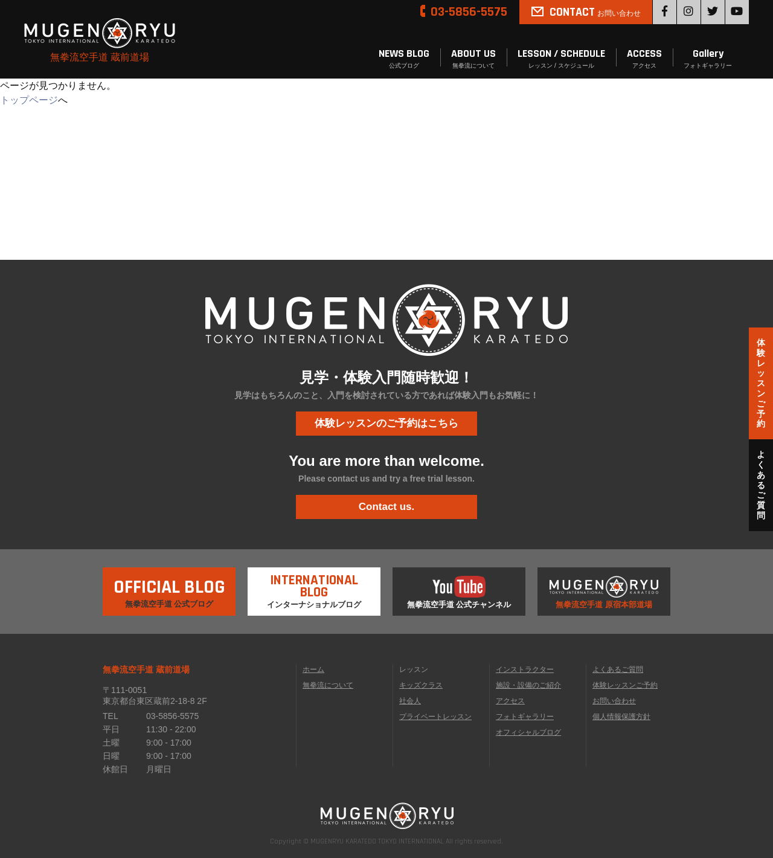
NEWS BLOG (404, 59)
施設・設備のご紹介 (528, 685)
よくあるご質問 (617, 669)
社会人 (410, 701)
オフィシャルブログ (528, 732)
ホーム (313, 669)
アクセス (510, 701)
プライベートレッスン (435, 716)
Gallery (708, 59)
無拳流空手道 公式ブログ (169, 587)
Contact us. (387, 506)
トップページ (29, 100)
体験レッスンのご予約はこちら (386, 423)
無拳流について (328, 685)
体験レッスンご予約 (625, 685)
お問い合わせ (614, 701)
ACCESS (644, 59)
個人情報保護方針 (621, 716)
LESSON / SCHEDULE (561, 59)
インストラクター (525, 669)
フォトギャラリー (525, 716)
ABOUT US (473, 59)
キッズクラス (421, 685)
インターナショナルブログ (314, 588)
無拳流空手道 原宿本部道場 (604, 592)
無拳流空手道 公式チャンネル (459, 592)
